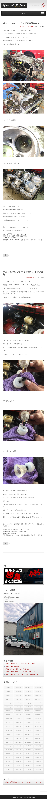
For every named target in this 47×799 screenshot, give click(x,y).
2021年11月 (18, 718)
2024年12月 (28, 695)
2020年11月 (38, 726)
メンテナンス (23, 26)
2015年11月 (18, 765)
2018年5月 (9, 746)
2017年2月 (9, 757)
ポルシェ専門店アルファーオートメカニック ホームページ (23, 782)
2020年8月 (18, 730)
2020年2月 (9, 734)
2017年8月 (28, 750)
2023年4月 (38, 707)
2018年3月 (28, 746)
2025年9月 (9, 691)
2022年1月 (38, 715)
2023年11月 (28, 703)
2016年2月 (9, 765)
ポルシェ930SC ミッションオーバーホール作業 (20, 664)
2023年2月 (9, 711)
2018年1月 (38, 746)
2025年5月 (9, 695)
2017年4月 (28, 754)
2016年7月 (9, 761)
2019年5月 (18, 738)
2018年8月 (38, 742)
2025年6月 (38, 691)
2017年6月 (9, 754)
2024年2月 (9, 703)
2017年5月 (18, 754)
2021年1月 (18, 726)
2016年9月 (38, 757)
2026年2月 (18, 687)
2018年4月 (18, 746)
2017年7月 (38, 750)
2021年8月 (38, 718)
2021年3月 (9, 726)
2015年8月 (38, 765)
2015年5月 (28, 769)
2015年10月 (28, 765)
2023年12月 (18, 703)
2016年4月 (28, 761)
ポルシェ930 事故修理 (12, 666)
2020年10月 (9, 730)
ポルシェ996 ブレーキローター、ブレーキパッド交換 (21, 674)
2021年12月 (9, 718)
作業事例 (30, 26)
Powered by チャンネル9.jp (23, 797)
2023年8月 (18, 707)
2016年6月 (18, 761)
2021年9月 (28, 718)
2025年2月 (18, 695)
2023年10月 (38, 703)
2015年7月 (9, 769)
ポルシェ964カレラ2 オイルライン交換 (17, 669)
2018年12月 (18, 742)
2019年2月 (38, 738)
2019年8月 (38, 734)
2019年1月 (9, 742)
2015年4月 (38, 769)
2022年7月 (38, 711)
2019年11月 (28, 734)
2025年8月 (18, 691)
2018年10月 (28, 742)
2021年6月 (18, 722)
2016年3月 (38, 761)
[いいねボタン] (5, 255)
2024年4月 (38, 699)
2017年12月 (9, 750)
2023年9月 (9, 707)
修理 (32, 277)
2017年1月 (18, 757)
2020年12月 (28, 726)
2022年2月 (28, 715)
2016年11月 (28, 757)
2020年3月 (38, 730)
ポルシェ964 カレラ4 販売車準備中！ (21, 23)
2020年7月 (28, 730)
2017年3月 (38, 754)
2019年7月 (9, 738)
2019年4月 (28, 738)
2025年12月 (28, 687)
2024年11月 (38, 695)
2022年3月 (18, 715)
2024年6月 (28, 699)
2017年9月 (18, 750)
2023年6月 (28, 707)
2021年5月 (28, 722)
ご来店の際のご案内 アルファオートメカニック (20, 671)
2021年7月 (9, 722)
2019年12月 (18, 734)
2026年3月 (9, 687)
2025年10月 (38, 687)
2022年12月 (18, 711)
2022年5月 (9, 715)
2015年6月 (18, 769)
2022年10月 (28, 711)
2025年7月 (28, 691)
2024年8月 (18, 699)
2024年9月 (9, 699)
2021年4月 (38, 722)
